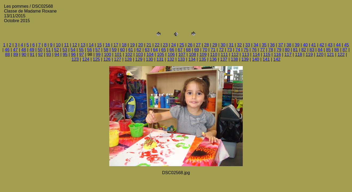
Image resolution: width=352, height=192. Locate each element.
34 (255, 45)
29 (214, 45)
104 (150, 54)
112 (234, 54)
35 (264, 45)
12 (74, 45)
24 (173, 45)
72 (221, 49)
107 (181, 54)
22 (157, 45)
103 (139, 54)
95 (65, 54)
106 (171, 54)
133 (181, 59)
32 (239, 45)
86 (336, 49)
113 (245, 54)
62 (138, 49)
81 (295, 49)
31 (231, 45)
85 (328, 49)
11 (66, 45)
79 (279, 49)
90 (24, 54)
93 (48, 54)
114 (256, 54)
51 (48, 49)
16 (107, 45)
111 (224, 54)
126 (107, 59)
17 (116, 45)
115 (266, 54)
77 (262, 49)
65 (163, 49)
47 (15, 49)
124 (85, 59)
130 (149, 59)
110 (213, 54)
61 (130, 49)
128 (128, 59)
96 (73, 54)
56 (89, 49)
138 (234, 59)
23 (165, 45)
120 (319, 54)
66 (172, 49)
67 (180, 49)
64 (155, 49)
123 (75, 59)
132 (170, 59)
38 (289, 45)
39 (297, 45)
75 (246, 49)
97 (81, 54)
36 (272, 45)
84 (320, 49)
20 (140, 45)
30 (223, 45)
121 (330, 54)
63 (147, 49)
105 (160, 54)
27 (198, 45)
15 (99, 45)
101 (118, 54)
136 (213, 59)
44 (338, 45)
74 (237, 49)
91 (32, 54)
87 (344, 49)
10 (58, 45)
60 (122, 49)
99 (98, 54)
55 (81, 49)
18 (124, 45)
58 (106, 49)
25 (181, 45)
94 (56, 54)
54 (73, 49)
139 (245, 59)
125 (96, 59)
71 (213, 49)
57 (97, 49)
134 (191, 59)
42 (321, 45)
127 (117, 59)
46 (7, 49)
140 (255, 59)
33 (247, 45)
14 (91, 45)
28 (206, 45)
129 (139, 59)
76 (254, 49)
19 (132, 45)
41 (313, 45)
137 (224, 59)
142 (276, 59)
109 (203, 54)
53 (64, 49)
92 (40, 54)
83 (312, 49)
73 (229, 49)
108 (192, 54)
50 (40, 49)
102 (128, 54)
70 (204, 49)
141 (266, 59)
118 (298, 54)
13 (83, 45)
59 (114, 49)
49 (31, 49)
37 (280, 45)
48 (23, 49)
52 (56, 49)
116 (277, 54)
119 (309, 54)
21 (148, 45)
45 (346, 45)
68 (188, 49)
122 (341, 54)
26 (190, 45)
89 (15, 54)
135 (202, 59)
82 (303, 49)
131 (160, 59)
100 (107, 54)
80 (287, 49)
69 (196, 49)
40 (305, 45)
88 (7, 54)
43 (330, 45)
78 (270, 49)
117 (288, 54)
